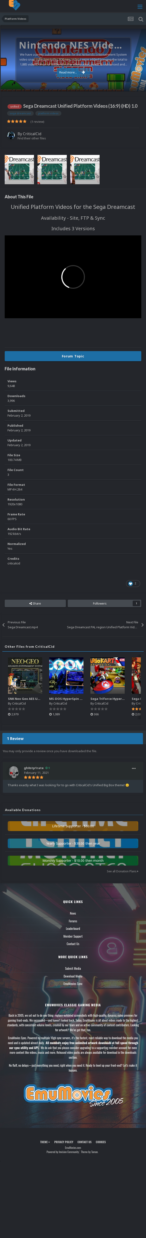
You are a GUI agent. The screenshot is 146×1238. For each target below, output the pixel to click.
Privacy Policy (63, 1142)
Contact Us (73, 943)
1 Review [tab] (15, 738)
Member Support (72, 936)
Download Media (73, 976)
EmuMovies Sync (73, 983)
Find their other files (32, 138)
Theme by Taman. (89, 1152)
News (73, 913)
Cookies (101, 1142)
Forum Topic (73, 356)
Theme (45, 1142)
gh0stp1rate (34, 768)
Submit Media (73, 968)
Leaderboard (73, 928)
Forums (73, 921)
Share (35, 603)
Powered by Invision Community (63, 1152)
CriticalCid (32, 133)
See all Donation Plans (122, 871)
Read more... (72, 72)
